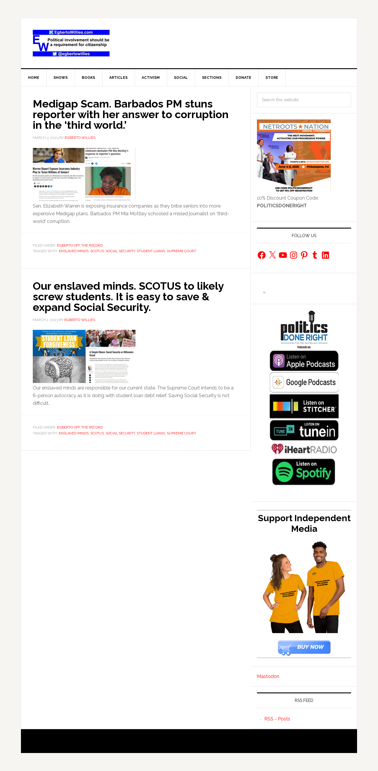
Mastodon (268, 676)
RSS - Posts (277, 719)
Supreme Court (181, 251)
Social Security (120, 251)
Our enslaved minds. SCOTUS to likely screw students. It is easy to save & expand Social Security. (128, 296)
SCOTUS (97, 251)
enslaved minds (74, 251)
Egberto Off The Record (80, 245)
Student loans (151, 251)
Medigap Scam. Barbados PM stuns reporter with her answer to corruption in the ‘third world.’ (131, 114)
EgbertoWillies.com (71, 43)
